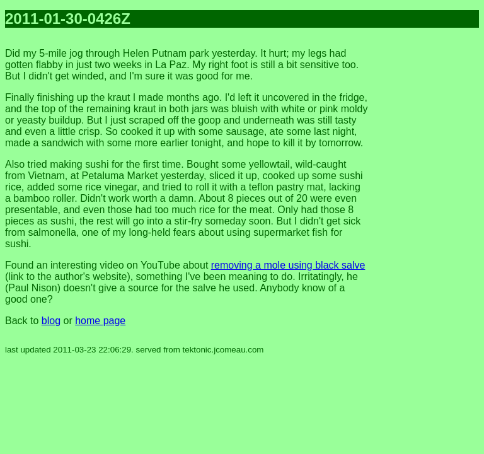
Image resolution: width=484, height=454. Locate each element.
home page (100, 320)
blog (51, 320)
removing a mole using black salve (288, 265)
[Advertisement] (428, 227)
